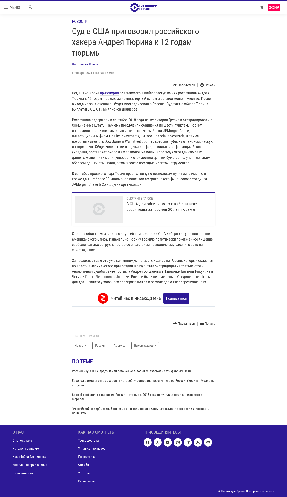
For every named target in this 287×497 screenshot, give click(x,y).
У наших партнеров (92, 449)
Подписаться (176, 298)
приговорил (109, 93)
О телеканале (22, 440)
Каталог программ (26, 449)
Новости (79, 21)
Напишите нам (23, 473)
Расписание (86, 481)
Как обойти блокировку (29, 457)
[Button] (184, 85)
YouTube (84, 473)
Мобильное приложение (30, 465)
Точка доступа (88, 440)
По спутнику (87, 457)
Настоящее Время (85, 64)
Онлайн (83, 465)
